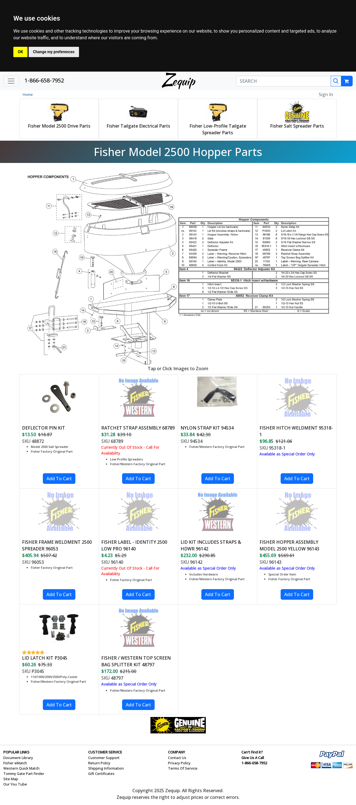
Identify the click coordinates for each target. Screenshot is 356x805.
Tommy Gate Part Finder (23, 773)
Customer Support (104, 757)
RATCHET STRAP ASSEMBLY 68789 (138, 428)
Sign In (326, 94)
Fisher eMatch (15, 762)
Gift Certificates (101, 773)
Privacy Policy (179, 762)
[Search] (336, 81)
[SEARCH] (283, 81)
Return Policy (99, 762)
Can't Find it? (252, 752)
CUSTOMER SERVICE (105, 752)
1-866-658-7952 (44, 80)
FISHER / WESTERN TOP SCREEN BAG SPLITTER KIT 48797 (136, 661)
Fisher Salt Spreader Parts (297, 126)
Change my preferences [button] (54, 52)
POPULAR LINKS (16, 752)
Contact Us (177, 757)
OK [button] (20, 52)
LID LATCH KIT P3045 (44, 658)
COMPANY (176, 752)
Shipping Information (106, 768)
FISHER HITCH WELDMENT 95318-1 (296, 431)
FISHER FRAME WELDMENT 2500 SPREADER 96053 (57, 545)
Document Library (18, 757)
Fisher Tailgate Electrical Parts (138, 126)
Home (28, 94)
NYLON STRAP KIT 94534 (207, 428)
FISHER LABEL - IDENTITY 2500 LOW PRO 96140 (134, 545)
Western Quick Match (21, 768)
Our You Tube (15, 784)
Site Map (10, 778)
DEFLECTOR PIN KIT (43, 428)
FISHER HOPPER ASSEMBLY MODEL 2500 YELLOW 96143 (289, 545)
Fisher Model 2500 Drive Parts (59, 126)
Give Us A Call (252, 757)
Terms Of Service (182, 768)
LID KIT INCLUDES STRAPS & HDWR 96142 (211, 545)
